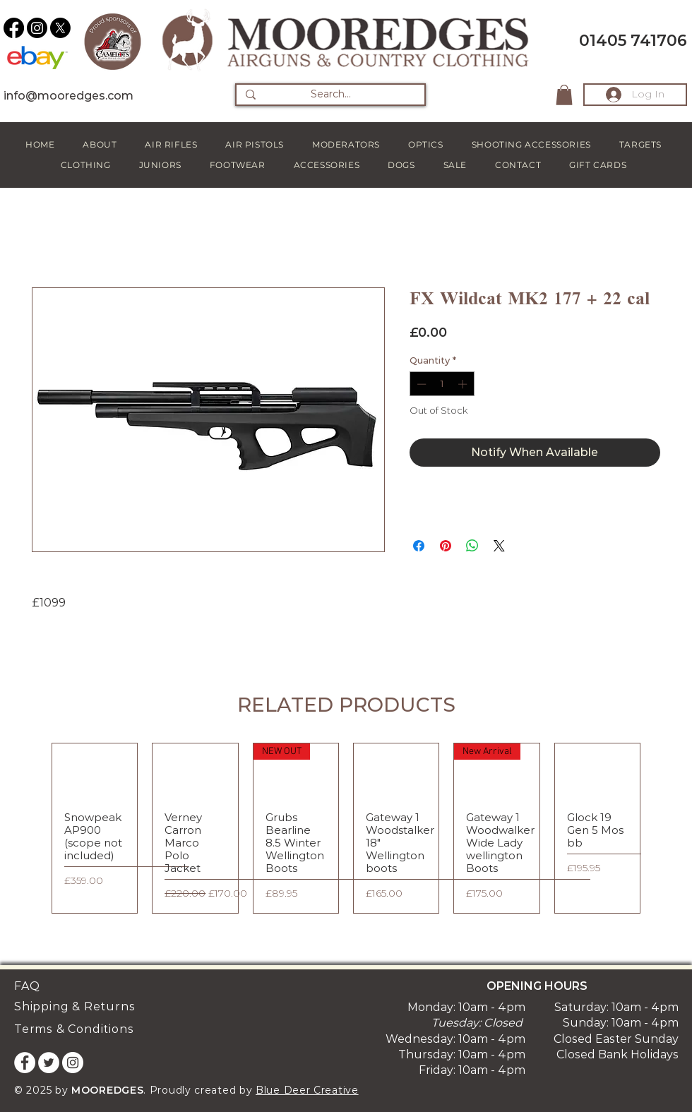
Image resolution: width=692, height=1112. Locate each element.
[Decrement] (420, 384)
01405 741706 (633, 40)
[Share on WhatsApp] (472, 545)
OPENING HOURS (537, 986)
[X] (60, 28)
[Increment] (463, 384)
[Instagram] (37, 28)
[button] (564, 95)
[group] (346, 828)
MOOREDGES (107, 1090)
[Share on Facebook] (418, 545)
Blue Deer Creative (307, 1090)
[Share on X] (499, 545)
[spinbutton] (441, 384)
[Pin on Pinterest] (445, 545)
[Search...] (330, 94)
